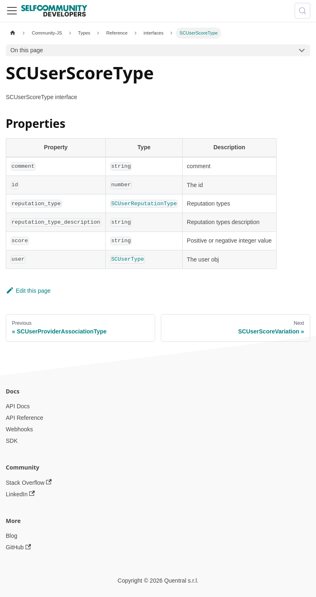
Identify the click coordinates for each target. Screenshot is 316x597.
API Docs (18, 406)
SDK (12, 440)
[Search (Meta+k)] (302, 11)
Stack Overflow (29, 482)
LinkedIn (20, 494)
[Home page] (12, 33)
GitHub (18, 547)
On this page (26, 50)
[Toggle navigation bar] (12, 11)
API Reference (24, 417)
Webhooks (19, 429)
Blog (11, 535)
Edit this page (28, 290)
